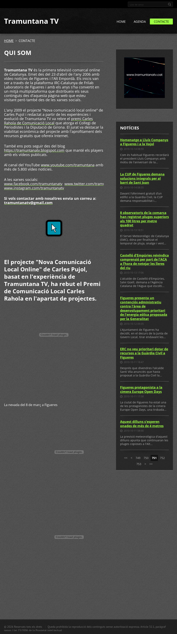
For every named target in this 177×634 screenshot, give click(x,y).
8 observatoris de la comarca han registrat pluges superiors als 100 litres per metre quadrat (144, 219)
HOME (121, 22)
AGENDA (140, 22)
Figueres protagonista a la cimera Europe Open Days (141, 389)
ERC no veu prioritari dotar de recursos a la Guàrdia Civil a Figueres (144, 353)
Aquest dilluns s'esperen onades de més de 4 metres (142, 424)
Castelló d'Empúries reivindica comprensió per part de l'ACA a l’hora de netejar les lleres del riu (144, 261)
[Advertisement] (53, 384)
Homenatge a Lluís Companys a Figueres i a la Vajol (144, 142)
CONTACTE (161, 22)
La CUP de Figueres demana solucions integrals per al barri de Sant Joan (142, 178)
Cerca (169, 4)
